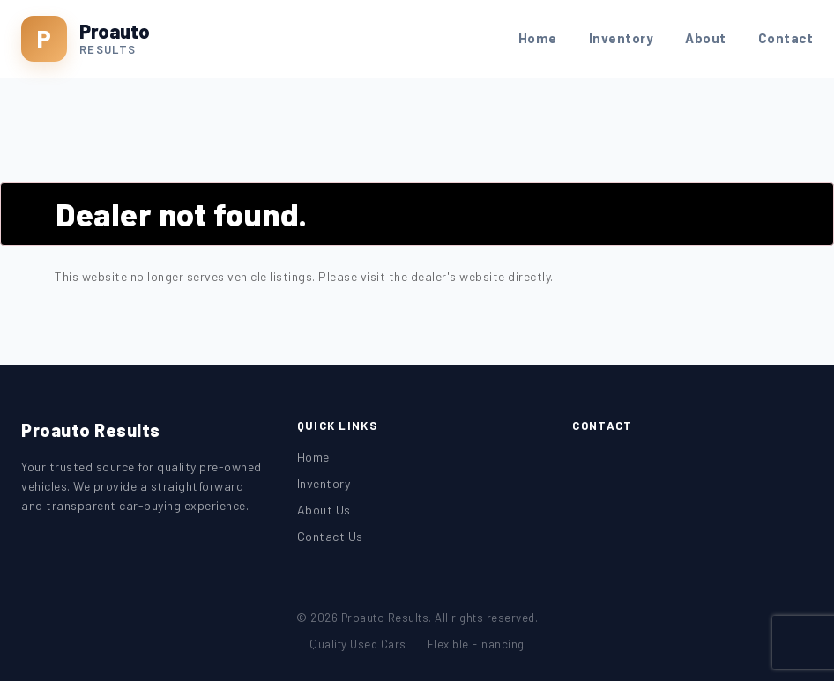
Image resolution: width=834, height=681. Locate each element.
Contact (786, 38)
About (705, 38)
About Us (324, 509)
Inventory (621, 38)
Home (537, 38)
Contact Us (330, 536)
